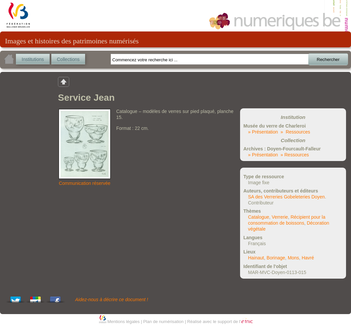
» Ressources (295, 132)
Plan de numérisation (163, 321)
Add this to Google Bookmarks (35, 297)
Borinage (276, 257)
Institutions (33, 59)
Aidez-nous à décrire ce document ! (111, 299)
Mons (293, 257)
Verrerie (280, 217)
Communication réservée (85, 183)
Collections (68, 59)
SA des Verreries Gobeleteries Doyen (286, 196)
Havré (308, 257)
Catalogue (258, 217)
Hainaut (256, 257)
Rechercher (328, 59)
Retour (63, 81)
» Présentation (263, 132)
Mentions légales (123, 321)
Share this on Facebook (55, 297)
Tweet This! (15, 297)
